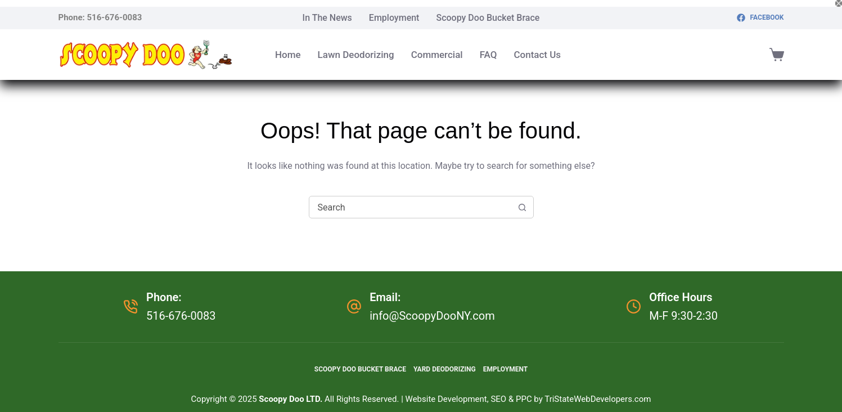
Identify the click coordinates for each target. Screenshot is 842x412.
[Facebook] (760, 18)
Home (288, 54)
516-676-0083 (114, 17)
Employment (394, 17)
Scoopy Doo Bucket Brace (487, 17)
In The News (327, 17)
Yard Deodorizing (444, 369)
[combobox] (410, 207)
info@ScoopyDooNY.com (432, 316)
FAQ (488, 54)
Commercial (437, 54)
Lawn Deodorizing (356, 54)
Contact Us (537, 54)
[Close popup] (838, 3)
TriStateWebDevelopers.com (597, 399)
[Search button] (522, 207)
